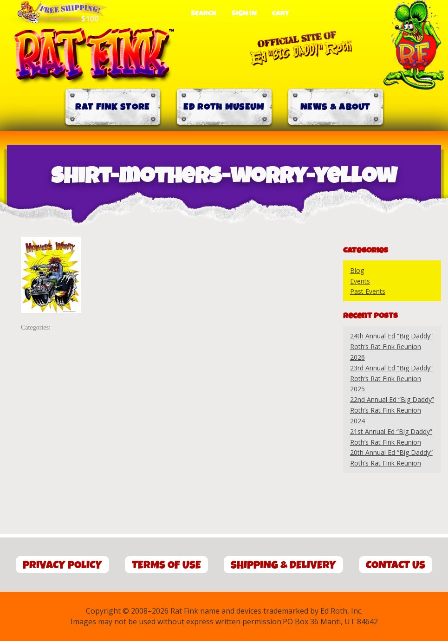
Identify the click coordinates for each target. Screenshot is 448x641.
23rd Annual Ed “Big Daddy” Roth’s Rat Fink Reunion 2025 (391, 378)
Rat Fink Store (112, 107)
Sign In (244, 13)
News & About (335, 107)
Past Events (367, 291)
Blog (357, 270)
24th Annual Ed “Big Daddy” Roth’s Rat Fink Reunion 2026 (391, 346)
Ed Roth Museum (223, 107)
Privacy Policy (62, 565)
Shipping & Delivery (283, 565)
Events (360, 281)
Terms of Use (166, 565)
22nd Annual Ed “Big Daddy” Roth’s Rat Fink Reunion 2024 (392, 410)
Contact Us (395, 565)
